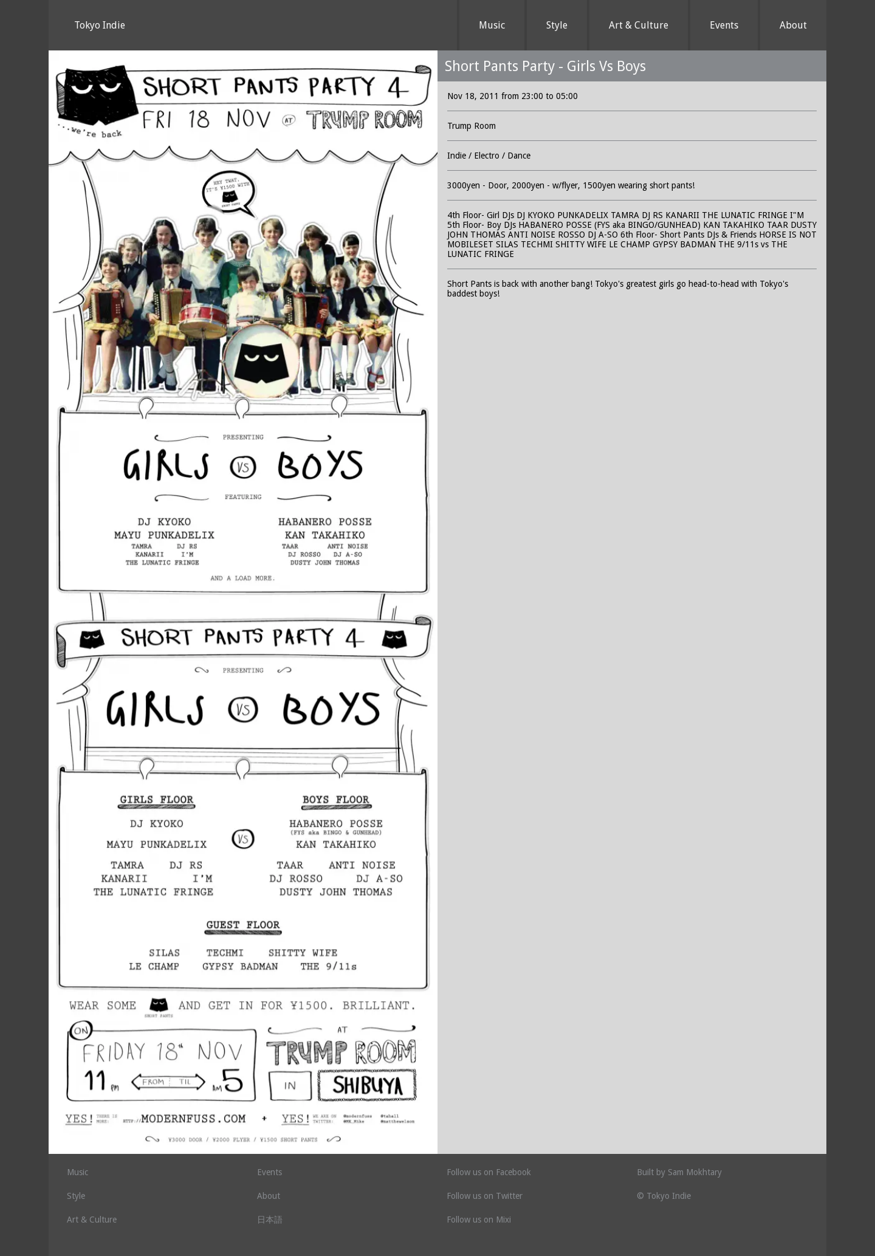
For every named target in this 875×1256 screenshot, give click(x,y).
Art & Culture (638, 25)
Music (492, 25)
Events (724, 25)
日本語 (270, 1219)
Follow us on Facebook (489, 1172)
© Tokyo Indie (664, 1196)
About (793, 25)
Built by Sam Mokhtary (679, 1172)
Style (557, 25)
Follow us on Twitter (485, 1196)
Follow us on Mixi (479, 1219)
